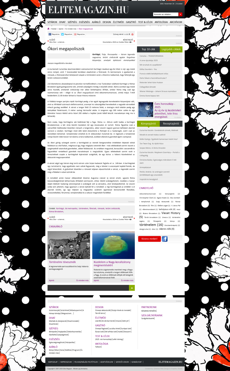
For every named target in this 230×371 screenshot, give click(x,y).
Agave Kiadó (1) (163, 198)
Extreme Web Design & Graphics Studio (168, 369)
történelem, (84, 208)
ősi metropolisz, (71, 208)
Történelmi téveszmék (62, 262)
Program (76, 350)
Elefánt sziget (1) (164, 206)
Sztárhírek (65, 310)
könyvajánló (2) (172, 194)
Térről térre (100, 313)
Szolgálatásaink (147, 318)
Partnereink (149, 307)
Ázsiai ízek (99, 332)
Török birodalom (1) (152, 217)
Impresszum (66, 362)
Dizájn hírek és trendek (120, 310)
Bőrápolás (53, 332)
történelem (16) (151, 225)
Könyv (51, 350)
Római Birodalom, (56, 211)
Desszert (127, 332)
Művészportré (76, 310)
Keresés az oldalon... (180, 14)
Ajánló (96, 22)
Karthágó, (60, 208)
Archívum (176, 22)
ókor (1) (155, 229)
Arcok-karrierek (108, 321)
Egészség (84, 22)
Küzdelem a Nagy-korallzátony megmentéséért (112, 263)
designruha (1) (145, 229)
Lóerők (98, 321)
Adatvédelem (106, 362)
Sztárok (52, 22)
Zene (62, 350)
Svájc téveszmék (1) (164, 202)
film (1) (154, 206)
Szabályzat (136, 362)
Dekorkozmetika (74, 332)
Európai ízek (126, 328)
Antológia (161, 22)
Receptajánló (171, 123)
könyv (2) (175, 221)
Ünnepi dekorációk (102, 310)
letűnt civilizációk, (113, 208)
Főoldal (53, 29)
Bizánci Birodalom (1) (151, 213)
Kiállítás (68, 350)
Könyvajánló (148, 123)
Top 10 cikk (148, 49)
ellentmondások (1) (150, 209)
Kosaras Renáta (148, 311)
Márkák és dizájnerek (57, 321)
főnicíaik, (93, 208)
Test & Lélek (145, 22)
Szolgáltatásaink (151, 315)
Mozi (57, 350)
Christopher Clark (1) (147, 198)
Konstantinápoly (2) (172, 225)
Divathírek (53, 324)
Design (107, 22)
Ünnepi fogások (101, 328)
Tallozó (98, 347)
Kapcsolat (53, 362)
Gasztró (131, 22)
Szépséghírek (62, 335)
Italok (120, 332)
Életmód (118, 22)
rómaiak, (101, 208)
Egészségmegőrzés (57, 342)
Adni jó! (125, 321)
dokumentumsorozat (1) (150, 194)
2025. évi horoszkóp (103, 339)
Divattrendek (72, 321)
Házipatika (70, 342)
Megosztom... (67, 313)
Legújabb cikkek (171, 49)
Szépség (72, 22)
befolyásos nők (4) (167, 209)
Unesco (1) (166, 217)
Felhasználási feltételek (86, 362)
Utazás (118, 321)
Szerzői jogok (122, 362)
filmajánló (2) (159, 221)
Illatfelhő (52, 335)
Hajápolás (62, 332)
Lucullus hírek (114, 328)
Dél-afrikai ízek (111, 332)
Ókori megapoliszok (86, 29)
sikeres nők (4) (166, 229)
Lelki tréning (118, 339)
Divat (62, 22)
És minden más (70, 29)
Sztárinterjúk (54, 310)
